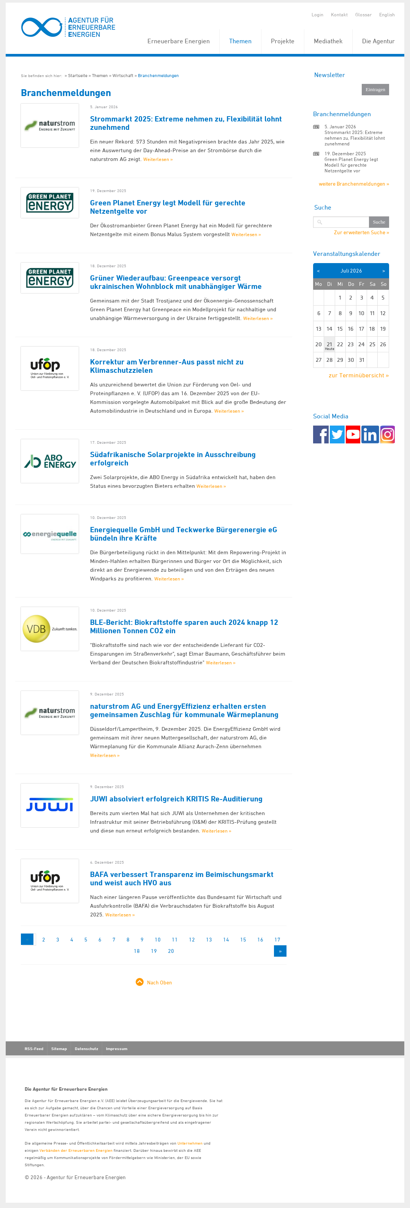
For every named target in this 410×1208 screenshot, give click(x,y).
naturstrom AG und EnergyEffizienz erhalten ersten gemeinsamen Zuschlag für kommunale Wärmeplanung (184, 710)
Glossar (363, 14)
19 (154, 951)
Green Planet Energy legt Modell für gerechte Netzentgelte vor (167, 207)
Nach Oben (159, 982)
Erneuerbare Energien (178, 41)
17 (277, 939)
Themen (240, 41)
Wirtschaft (122, 75)
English (387, 14)
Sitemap (59, 1048)
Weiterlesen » (158, 159)
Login (317, 14)
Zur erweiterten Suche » (361, 232)
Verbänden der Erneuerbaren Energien (76, 1150)
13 (209, 939)
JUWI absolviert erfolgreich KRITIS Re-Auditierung (176, 798)
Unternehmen (190, 1142)
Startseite (77, 75)
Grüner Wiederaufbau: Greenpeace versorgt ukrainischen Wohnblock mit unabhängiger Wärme (176, 282)
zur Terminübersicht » (359, 375)
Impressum (116, 1048)
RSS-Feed (34, 1048)
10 (158, 939)
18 (137, 951)
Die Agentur (378, 41)
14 (226, 939)
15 (243, 939)
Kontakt (339, 14)
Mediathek (328, 41)
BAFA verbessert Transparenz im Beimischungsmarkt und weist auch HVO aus (182, 878)
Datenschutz (86, 1048)
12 (192, 939)
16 (260, 939)
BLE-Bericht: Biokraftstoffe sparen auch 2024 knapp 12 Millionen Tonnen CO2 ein (184, 626)
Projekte (282, 41)
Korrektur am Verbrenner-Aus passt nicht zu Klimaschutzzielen (167, 366)
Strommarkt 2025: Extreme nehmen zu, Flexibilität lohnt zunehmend (186, 123)
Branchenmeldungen (158, 75)
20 (171, 951)
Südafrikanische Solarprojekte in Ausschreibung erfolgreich (173, 458)
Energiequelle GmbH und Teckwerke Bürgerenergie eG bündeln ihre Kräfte (183, 533)
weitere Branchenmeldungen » (354, 183)
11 (175, 939)
